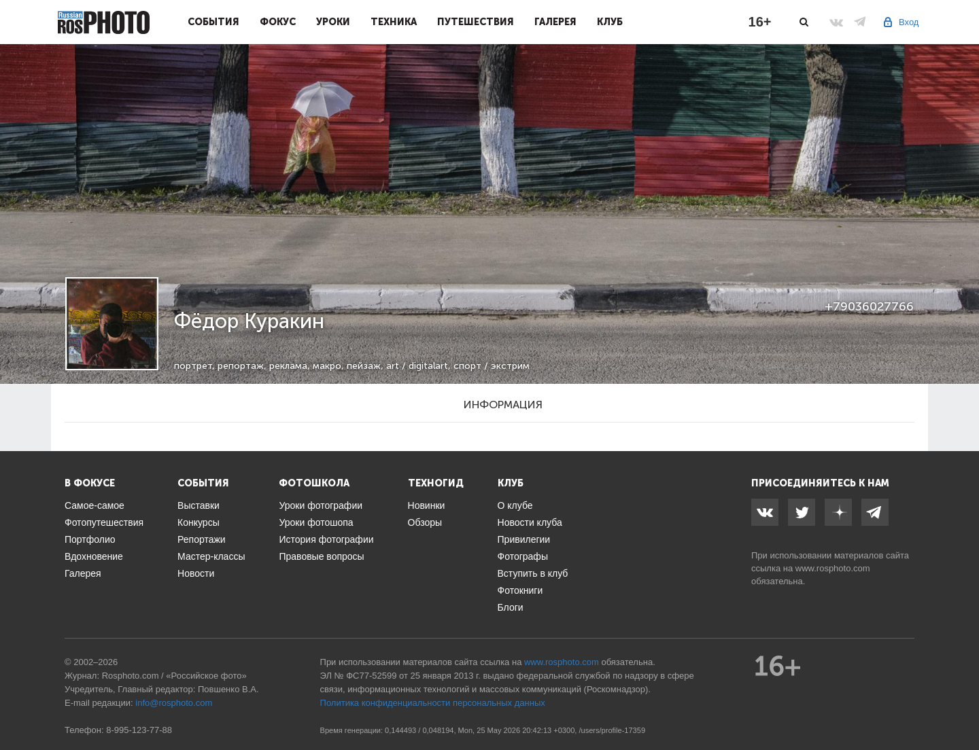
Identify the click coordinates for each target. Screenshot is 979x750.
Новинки (426, 505)
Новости (195, 573)
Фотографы (523, 556)
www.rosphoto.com (832, 568)
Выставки (198, 505)
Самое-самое (94, 505)
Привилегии (524, 539)
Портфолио (90, 539)
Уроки (333, 21)
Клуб (610, 21)
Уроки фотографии (320, 505)
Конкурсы (198, 522)
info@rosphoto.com (173, 703)
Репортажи (201, 539)
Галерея (555, 21)
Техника (394, 21)
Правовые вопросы (321, 556)
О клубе (515, 505)
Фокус (278, 21)
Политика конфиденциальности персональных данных (432, 703)
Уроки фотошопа (316, 522)
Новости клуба (530, 522)
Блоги (510, 607)
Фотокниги (520, 590)
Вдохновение (94, 556)
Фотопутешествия (104, 522)
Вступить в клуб (533, 573)
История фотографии (326, 539)
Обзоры (425, 522)
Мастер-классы (211, 556)
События (213, 21)
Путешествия (475, 21)
